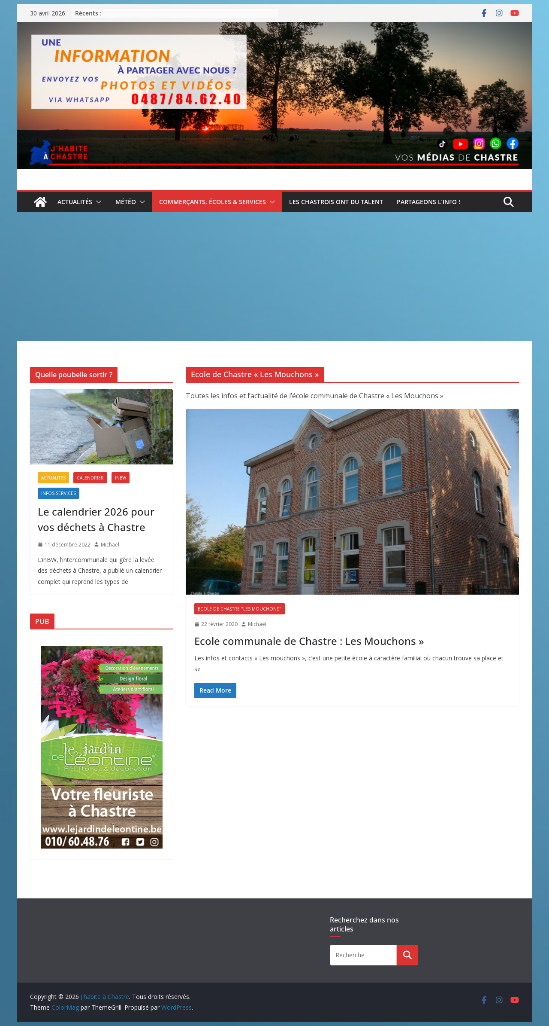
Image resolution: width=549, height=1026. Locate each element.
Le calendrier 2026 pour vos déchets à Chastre (96, 519)
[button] (97, 202)
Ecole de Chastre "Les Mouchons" (239, 609)
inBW (120, 478)
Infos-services (58, 493)
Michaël (257, 624)
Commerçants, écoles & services (212, 202)
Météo (125, 202)
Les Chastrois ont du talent (336, 202)
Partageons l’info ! (428, 202)
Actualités (74, 202)
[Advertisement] (274, 277)
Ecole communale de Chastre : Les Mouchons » (309, 641)
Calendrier (90, 478)
